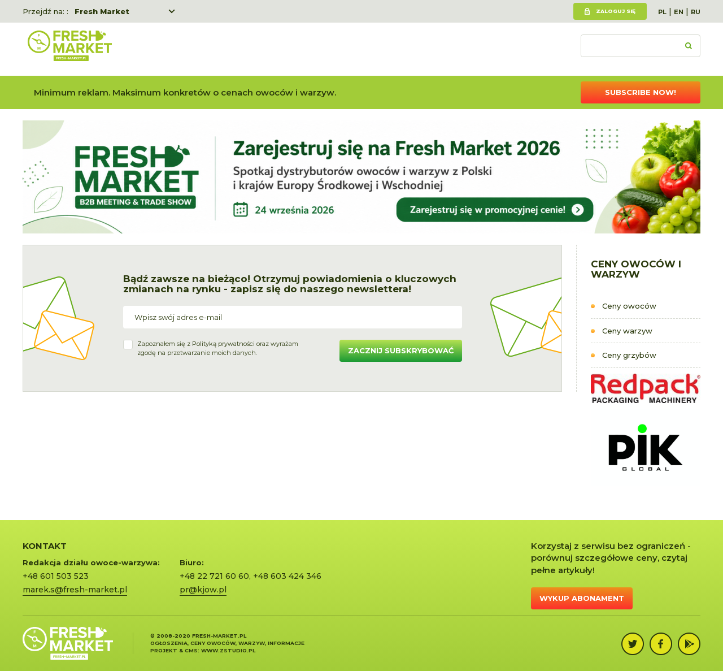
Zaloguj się (615, 11)
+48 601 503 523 (56, 576)
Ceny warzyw (627, 330)
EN (678, 12)
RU (695, 12)
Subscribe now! (640, 92)
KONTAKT (45, 545)
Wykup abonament (581, 598)
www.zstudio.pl (228, 650)
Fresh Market (102, 11)
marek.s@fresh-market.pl (75, 590)
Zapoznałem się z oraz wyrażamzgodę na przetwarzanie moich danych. (217, 348)
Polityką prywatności (223, 344)
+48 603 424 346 (287, 576)
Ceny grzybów (629, 355)
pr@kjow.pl (203, 590)
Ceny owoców (629, 305)
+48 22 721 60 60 (214, 576)
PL (662, 12)
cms (191, 650)
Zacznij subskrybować (401, 350)
